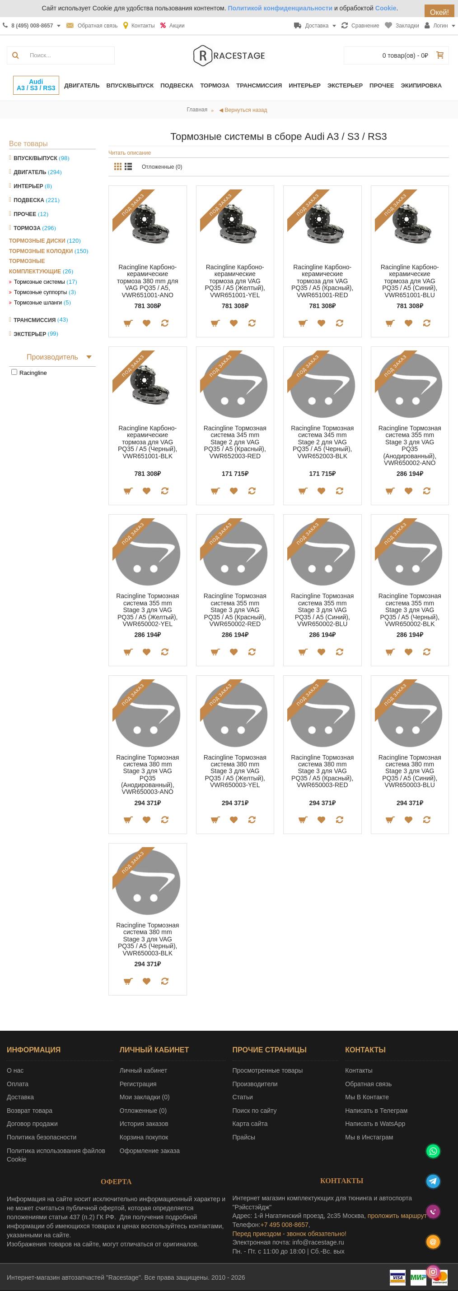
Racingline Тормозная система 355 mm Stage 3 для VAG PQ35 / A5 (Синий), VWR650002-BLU (322, 609)
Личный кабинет (143, 1070)
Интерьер (28, 186)
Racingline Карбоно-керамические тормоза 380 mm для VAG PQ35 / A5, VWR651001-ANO (147, 281)
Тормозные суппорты (40, 292)
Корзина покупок (144, 1137)
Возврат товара (29, 1110)
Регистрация (138, 1084)
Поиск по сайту (255, 1110)
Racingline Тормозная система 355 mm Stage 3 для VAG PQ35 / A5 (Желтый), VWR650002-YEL (147, 609)
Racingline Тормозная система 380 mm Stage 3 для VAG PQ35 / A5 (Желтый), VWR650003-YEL (235, 771)
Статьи (243, 1097)
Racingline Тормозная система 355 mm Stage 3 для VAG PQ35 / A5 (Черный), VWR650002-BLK (410, 609)
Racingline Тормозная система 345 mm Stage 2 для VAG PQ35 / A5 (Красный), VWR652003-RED (235, 442)
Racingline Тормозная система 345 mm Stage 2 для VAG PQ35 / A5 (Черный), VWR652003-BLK (322, 442)
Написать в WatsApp (375, 1123)
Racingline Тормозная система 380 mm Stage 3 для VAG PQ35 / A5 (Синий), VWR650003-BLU (410, 771)
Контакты (358, 1070)
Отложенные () (143, 1110)
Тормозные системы (39, 282)
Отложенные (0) (162, 167)
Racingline (33, 372)
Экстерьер (30, 334)
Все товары (28, 144)
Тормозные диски (37, 241)
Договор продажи (32, 1123)
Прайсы (244, 1137)
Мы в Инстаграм (369, 1137)
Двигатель (30, 172)
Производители (255, 1084)
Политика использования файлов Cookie (56, 1155)
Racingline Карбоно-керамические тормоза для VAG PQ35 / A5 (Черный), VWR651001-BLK (147, 442)
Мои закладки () (145, 1097)
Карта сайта (250, 1123)
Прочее (25, 214)
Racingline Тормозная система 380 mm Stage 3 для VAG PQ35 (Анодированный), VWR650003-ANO (147, 775)
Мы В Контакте (367, 1097)
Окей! (439, 12)
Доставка (20, 1097)
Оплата (17, 1084)
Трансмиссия (35, 320)
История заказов (144, 1123)
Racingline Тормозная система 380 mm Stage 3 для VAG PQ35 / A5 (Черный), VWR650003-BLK (147, 939)
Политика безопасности (41, 1137)
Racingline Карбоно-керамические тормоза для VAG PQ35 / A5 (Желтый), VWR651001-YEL (235, 281)
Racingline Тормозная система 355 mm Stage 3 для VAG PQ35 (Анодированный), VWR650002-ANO (410, 445)
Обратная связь (368, 1084)
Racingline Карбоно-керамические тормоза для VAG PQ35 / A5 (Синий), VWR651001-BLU (410, 281)
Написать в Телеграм (376, 1110)
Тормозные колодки (41, 251)
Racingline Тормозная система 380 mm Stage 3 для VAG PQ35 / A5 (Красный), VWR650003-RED (322, 771)
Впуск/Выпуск (35, 158)
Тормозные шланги (38, 303)
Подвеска (29, 200)
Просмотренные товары (268, 1070)
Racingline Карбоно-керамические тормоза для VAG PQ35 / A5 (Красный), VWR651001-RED (322, 281)
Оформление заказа (150, 1150)
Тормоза (27, 228)
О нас (15, 1070)
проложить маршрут (397, 1215)
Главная (197, 109)
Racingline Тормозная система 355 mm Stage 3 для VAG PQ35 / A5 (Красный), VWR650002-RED (235, 609)
